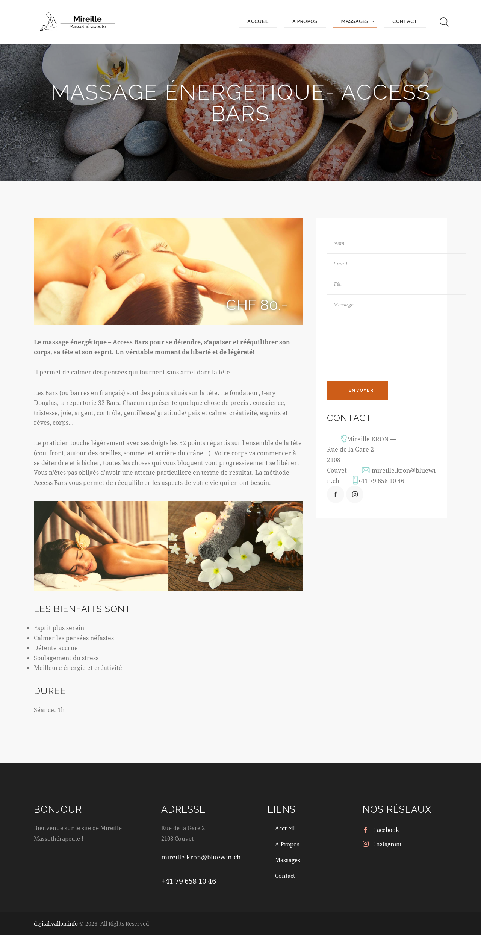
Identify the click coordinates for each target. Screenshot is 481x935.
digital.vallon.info (56, 923)
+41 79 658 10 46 (381, 483)
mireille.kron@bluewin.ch (201, 857)
